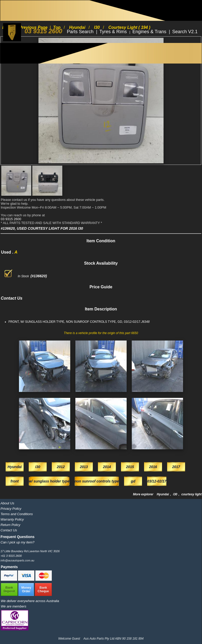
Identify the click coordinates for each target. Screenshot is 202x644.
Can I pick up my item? (17, 542)
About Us (7, 503)
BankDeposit (9, 589)
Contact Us (9, 530)
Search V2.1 (185, 31)
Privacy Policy (11, 509)
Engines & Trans (150, 31)
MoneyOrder (26, 589)
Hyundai (163, 494)
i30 (175, 494)
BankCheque (43, 589)
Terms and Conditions (17, 514)
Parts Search (81, 31)
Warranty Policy (12, 519)
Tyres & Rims (113, 31)
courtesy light (191, 494)
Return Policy (10, 525)
